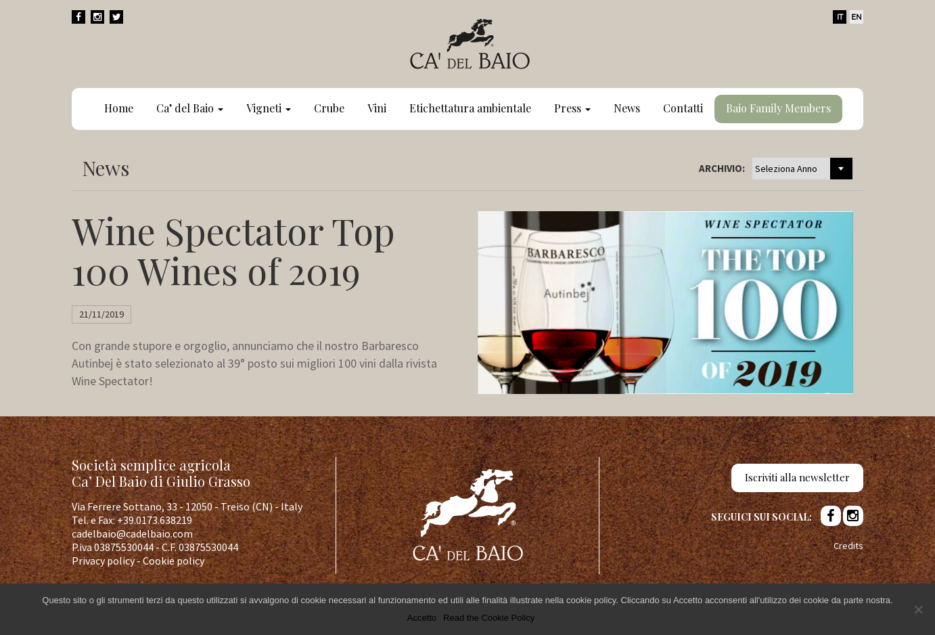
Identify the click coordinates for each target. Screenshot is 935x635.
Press (572, 108)
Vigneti (268, 108)
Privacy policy (103, 560)
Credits (848, 546)
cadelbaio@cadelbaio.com (132, 533)
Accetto (421, 618)
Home (118, 108)
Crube (329, 108)
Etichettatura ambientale (470, 108)
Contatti (683, 108)
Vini (376, 108)
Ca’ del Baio (189, 108)
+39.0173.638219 (154, 520)
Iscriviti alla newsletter (797, 477)
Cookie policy (173, 560)
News (627, 108)
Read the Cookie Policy (488, 618)
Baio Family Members (778, 108)
